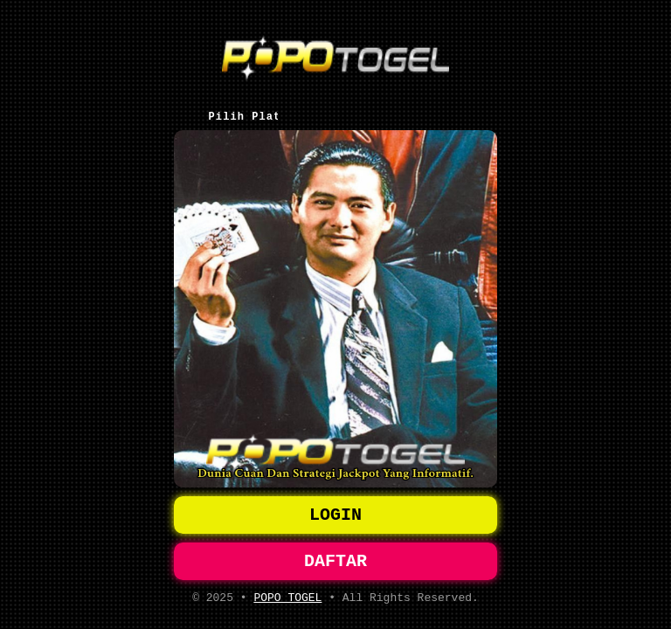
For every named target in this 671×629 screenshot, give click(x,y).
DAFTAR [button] (335, 557)
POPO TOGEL (287, 597)
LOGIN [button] (335, 507)
